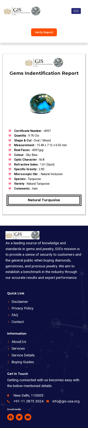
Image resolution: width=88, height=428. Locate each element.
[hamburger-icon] (76, 11)
